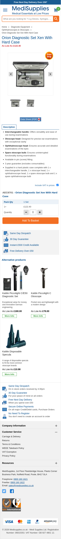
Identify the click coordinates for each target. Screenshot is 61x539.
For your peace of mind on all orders (25, 396)
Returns (6, 440)
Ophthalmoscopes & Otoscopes (15, 30)
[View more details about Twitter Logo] (4, 491)
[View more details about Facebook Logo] (12, 491)
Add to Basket (30, 220)
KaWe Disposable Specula (12, 353)
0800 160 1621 (21, 479)
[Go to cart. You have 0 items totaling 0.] (56, 10)
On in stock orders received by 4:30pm (26, 389)
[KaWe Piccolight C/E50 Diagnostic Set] (16, 291)
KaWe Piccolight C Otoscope (41, 295)
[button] (30, 426)
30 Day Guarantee (17, 393)
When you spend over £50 (20, 402)
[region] (16, 278)
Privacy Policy (8, 456)
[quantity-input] (33, 212)
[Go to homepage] (30, 10)
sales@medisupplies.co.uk (21, 485)
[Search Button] (56, 19)
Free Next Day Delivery (20, 399)
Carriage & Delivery (11, 436)
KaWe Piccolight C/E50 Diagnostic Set (14, 295)
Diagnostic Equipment (20, 27)
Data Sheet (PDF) (30, 119)
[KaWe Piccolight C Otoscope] (45, 291)
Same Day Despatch (18, 386)
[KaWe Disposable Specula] (16, 350)
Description (9, 127)
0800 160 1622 (17, 482)
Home (4, 27)
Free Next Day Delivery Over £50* (30, 2)
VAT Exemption (9, 452)
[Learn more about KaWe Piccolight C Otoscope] (38, 316)
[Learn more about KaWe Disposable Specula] (9, 374)
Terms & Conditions (11, 444)
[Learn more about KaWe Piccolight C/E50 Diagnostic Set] (9, 316)
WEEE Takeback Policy (13, 448)
